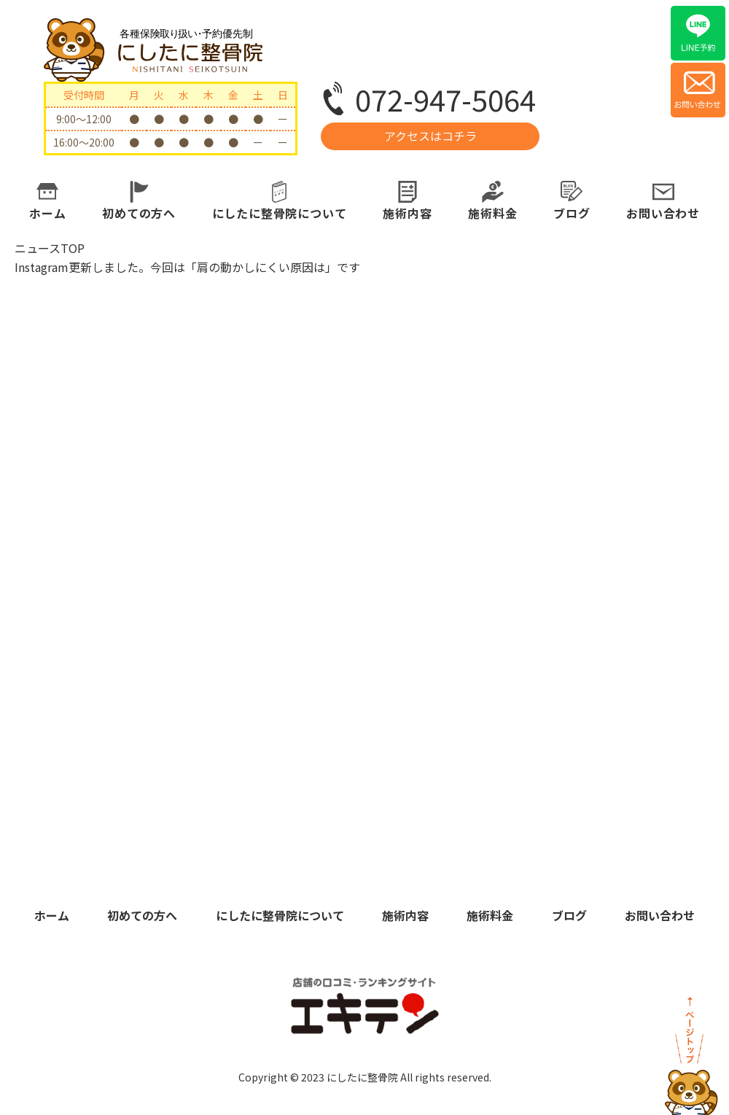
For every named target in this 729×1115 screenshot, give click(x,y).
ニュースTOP (50, 248)
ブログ (571, 213)
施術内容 (407, 213)
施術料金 (492, 213)
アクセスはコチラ (430, 135)
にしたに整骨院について (279, 213)
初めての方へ (139, 213)
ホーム (47, 213)
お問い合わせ (663, 213)
